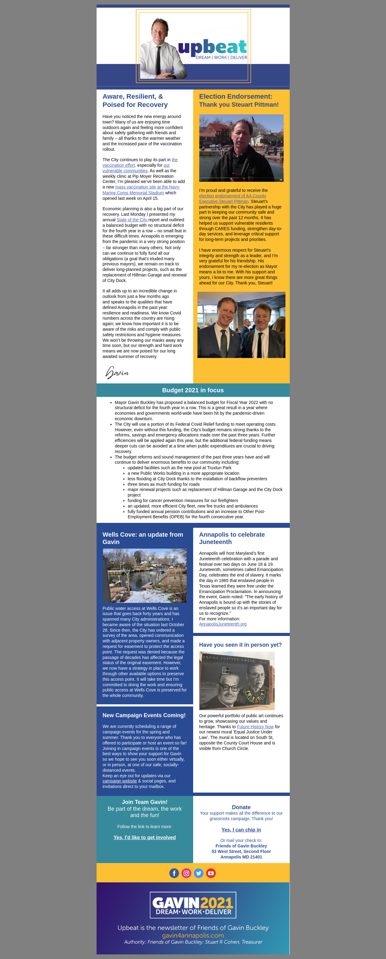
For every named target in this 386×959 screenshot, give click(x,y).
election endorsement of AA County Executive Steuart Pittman (232, 198)
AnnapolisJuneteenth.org (223, 624)
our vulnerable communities (136, 168)
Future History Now (255, 726)
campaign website (120, 780)
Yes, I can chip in (241, 829)
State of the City (132, 219)
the (265, 190)
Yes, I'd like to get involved (145, 837)
